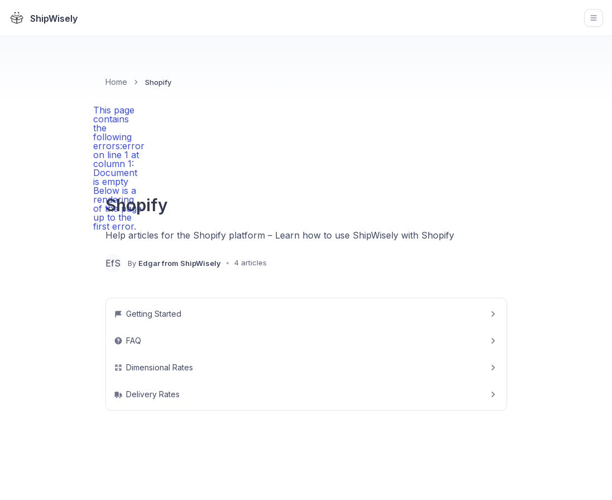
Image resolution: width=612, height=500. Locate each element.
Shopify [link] (158, 82)
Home (116, 82)
